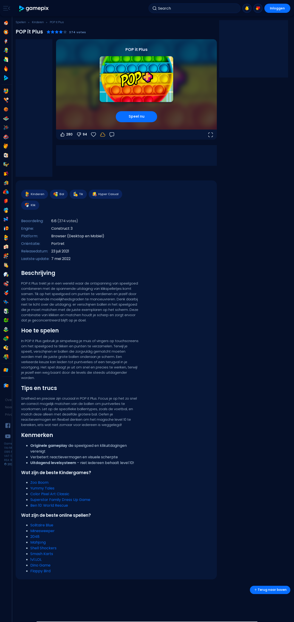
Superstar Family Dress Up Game (60, 499)
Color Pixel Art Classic (49, 494)
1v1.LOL (36, 559)
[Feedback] (112, 134)
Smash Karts (41, 553)
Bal (58, 194)
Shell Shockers (43, 548)
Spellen (21, 22)
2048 (35, 536)
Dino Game (40, 565)
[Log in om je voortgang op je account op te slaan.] (102, 134)
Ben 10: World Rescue (49, 505)
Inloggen (277, 8)
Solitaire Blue (41, 525)
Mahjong (38, 542)
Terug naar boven (270, 590)
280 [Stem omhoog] (66, 134)
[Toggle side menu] (5, 8)
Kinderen (38, 22)
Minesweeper (42, 531)
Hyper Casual (105, 194)
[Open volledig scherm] (210, 134)
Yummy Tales (42, 488)
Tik (78, 194)
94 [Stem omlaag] (81, 134)
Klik (30, 205)
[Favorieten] (93, 134)
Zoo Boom (39, 482)
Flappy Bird (40, 571)
